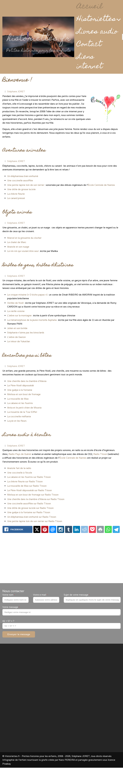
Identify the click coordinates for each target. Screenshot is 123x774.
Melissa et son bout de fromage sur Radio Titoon (33, 494)
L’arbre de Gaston (16, 337)
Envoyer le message (18, 634)
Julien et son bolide (17, 328)
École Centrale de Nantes (101, 185)
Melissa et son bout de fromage (24, 394)
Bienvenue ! (17, 80)
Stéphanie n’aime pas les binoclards (25, 332)
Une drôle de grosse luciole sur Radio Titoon (30, 508)
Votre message (10, 607)
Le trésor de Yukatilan (18, 341)
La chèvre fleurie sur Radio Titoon (25, 481)
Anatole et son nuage (18, 246)
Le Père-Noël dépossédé (20, 385)
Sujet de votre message (77, 594)
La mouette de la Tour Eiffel (22, 412)
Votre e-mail (40, 594)
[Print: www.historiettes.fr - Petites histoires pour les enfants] (100, 529)
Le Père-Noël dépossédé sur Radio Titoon (29, 490)
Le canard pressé (16, 198)
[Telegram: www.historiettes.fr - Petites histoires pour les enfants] (116, 529)
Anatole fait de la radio (19, 468)
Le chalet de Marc (16, 242)
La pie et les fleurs (16, 420)
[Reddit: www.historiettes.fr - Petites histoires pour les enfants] (84, 529)
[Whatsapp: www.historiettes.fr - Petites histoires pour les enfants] (108, 529)
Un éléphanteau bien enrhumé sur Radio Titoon (31, 516)
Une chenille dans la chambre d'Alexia (26, 381)
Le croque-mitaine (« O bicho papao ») (27, 294)
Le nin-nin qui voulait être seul (22, 251)
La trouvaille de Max (18, 398)
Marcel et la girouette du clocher (24, 237)
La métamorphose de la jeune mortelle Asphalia (32, 320)
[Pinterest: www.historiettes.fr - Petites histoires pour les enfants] (44, 529)
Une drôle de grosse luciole (21, 189)
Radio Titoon (100, 454)
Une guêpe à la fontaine (19, 389)
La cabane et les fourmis (20, 403)
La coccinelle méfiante (19, 416)
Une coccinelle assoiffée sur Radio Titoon (29, 503)
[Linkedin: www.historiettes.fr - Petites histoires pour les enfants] (76, 529)
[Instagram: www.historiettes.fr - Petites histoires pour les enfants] (60, 529)
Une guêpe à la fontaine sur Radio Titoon (28, 512)
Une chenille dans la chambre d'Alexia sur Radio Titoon (35, 499)
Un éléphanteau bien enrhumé (22, 176)
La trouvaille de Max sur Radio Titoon (27, 485)
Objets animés (17, 212)
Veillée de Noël (15, 302)
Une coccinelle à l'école (19, 472)
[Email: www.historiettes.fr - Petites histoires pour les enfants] (52, 529)
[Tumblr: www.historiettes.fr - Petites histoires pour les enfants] (68, 529)
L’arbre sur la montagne (19, 315)
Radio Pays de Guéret (20, 454)
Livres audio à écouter (26, 435)
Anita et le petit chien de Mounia (24, 407)
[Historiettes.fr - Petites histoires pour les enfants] (38, 37)
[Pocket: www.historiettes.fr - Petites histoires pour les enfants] (92, 529)
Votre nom (8, 594)
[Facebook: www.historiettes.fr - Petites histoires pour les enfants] (17, 529)
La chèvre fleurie (16, 193)
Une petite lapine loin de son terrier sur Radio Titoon (34, 521)
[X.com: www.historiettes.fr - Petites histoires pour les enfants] (36, 529)
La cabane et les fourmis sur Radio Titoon (29, 477)
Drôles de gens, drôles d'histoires (37, 265)
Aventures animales (24, 150)
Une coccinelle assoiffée (20, 180)
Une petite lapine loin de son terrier (25, 185)
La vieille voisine (16, 311)
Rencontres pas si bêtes (26, 355)
